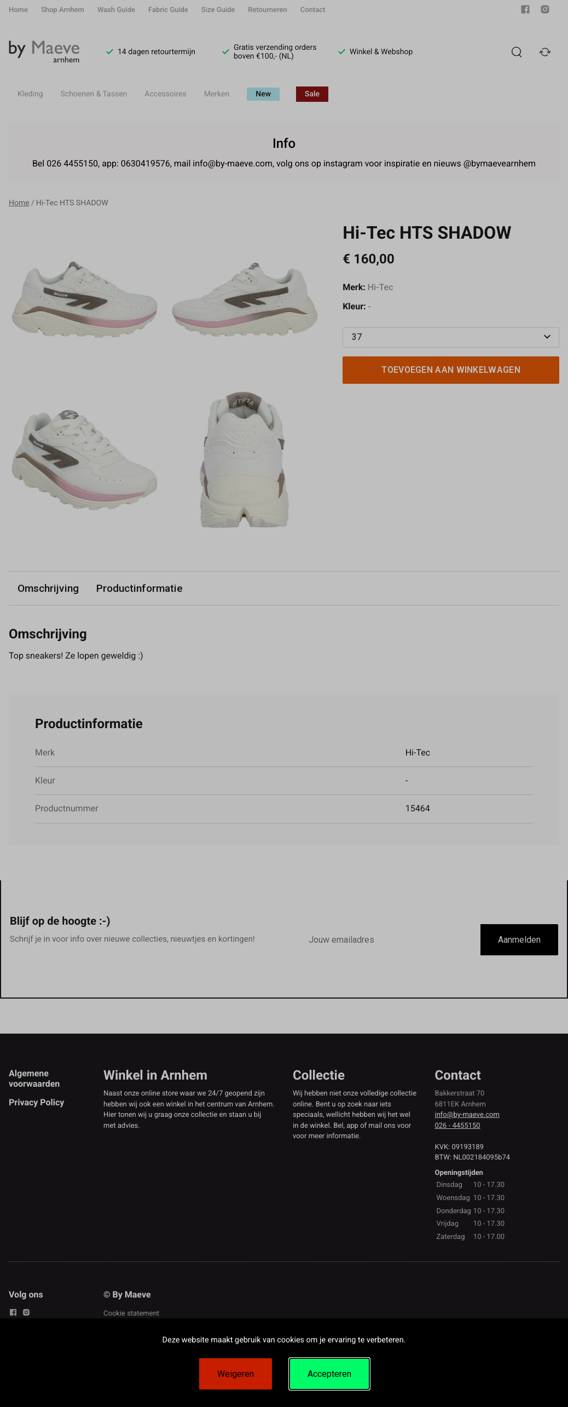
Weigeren (235, 1374)
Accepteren (329, 1374)
